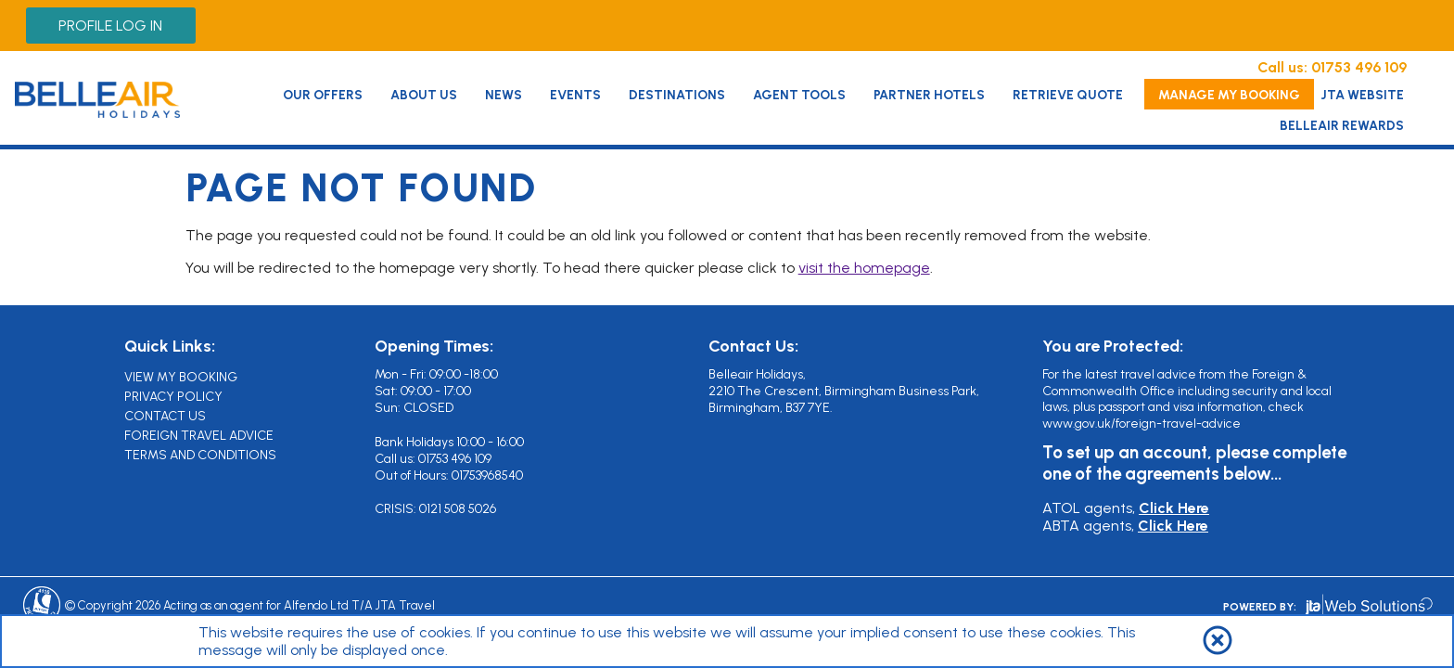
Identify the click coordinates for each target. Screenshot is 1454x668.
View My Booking (180, 377)
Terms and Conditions (200, 455)
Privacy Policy (173, 397)
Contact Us (165, 416)
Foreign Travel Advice (199, 435)
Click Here (1174, 508)
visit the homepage (864, 267)
